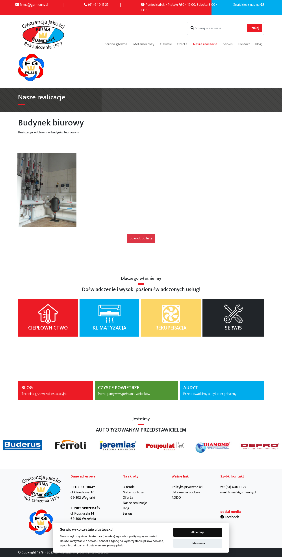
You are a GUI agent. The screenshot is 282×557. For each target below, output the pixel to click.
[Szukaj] (225, 28)
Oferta (182, 44)
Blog (258, 44)
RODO (176, 498)
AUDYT (222, 390)
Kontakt (244, 44)
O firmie (166, 44)
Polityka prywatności (187, 487)
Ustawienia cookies (186, 492)
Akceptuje (197, 532)
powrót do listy (141, 238)
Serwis (228, 44)
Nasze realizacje (205, 44)
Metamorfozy (143, 44)
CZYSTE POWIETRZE (136, 390)
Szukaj (254, 28)
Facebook (229, 517)
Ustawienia (198, 543)
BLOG (55, 390)
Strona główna (116, 44)
